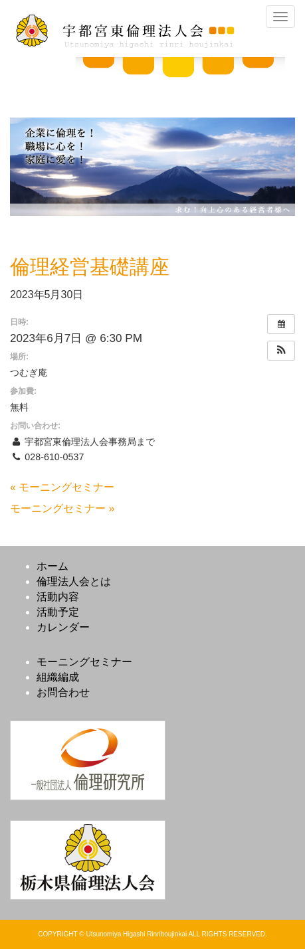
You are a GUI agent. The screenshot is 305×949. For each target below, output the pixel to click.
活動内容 (58, 596)
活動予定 (58, 612)
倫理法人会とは (74, 581)
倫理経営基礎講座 (89, 267)
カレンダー (63, 627)
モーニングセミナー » (62, 508)
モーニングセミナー (84, 661)
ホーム (52, 566)
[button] (281, 350)
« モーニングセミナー (62, 487)
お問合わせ (63, 692)
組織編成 (58, 677)
